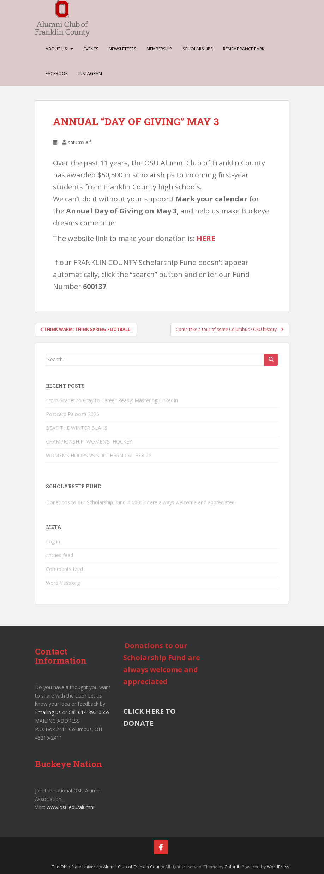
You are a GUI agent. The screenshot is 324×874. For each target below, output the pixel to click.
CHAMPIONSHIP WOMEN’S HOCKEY (89, 441)
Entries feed (59, 555)
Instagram (90, 74)
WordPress (278, 867)
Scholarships (197, 49)
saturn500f (79, 142)
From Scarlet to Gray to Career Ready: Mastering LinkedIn (112, 400)
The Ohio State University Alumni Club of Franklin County (108, 867)
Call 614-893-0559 (89, 712)
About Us (56, 49)
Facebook (57, 74)
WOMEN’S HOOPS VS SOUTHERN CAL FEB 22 (98, 455)
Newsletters (122, 49)
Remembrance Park (243, 49)
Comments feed (64, 569)
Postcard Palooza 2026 (72, 414)
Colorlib (232, 867)
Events (91, 49)
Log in (53, 541)
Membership (159, 49)
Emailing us (48, 712)
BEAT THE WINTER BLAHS (76, 427)
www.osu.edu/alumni (70, 807)
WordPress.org (63, 582)
